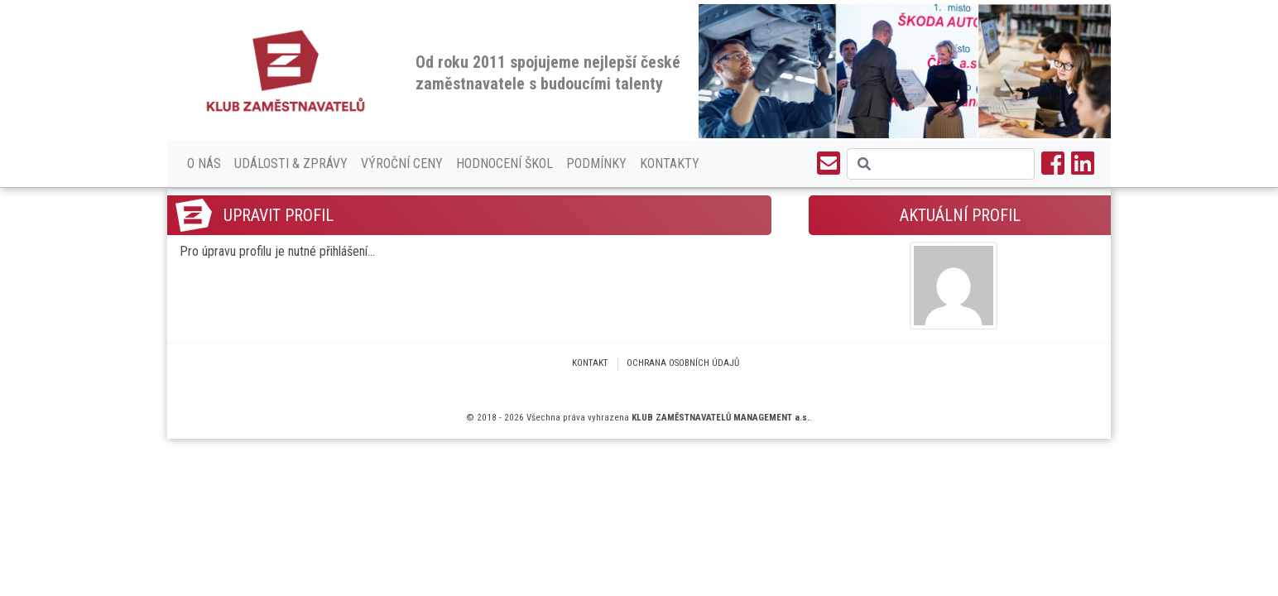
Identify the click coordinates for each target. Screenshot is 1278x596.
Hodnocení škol (504, 163)
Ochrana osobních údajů (683, 363)
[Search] (941, 164)
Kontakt (590, 363)
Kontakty (669, 163)
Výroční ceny (402, 163)
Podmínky (596, 163)
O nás (204, 163)
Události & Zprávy (291, 163)
